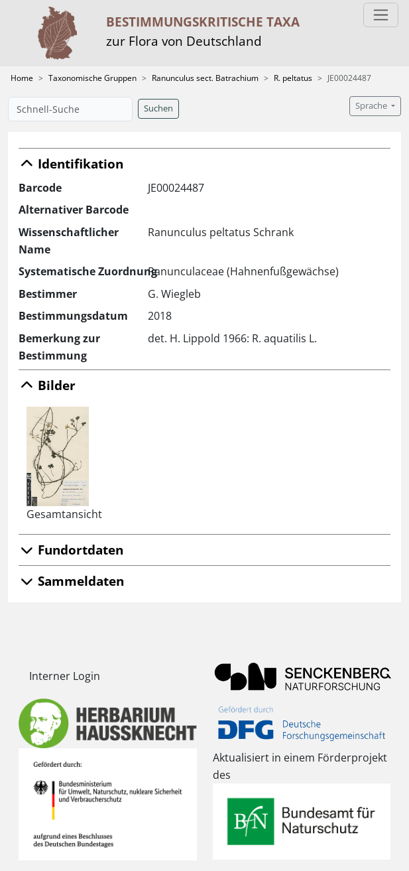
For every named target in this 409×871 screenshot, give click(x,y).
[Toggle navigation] (380, 15)
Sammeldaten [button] (71, 581)
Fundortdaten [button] (71, 550)
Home (22, 78)
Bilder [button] (47, 385)
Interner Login (64, 676)
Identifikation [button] (71, 163)
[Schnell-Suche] (70, 109)
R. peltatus (293, 78)
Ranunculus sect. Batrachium (205, 78)
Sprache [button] (372, 105)
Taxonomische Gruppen (92, 78)
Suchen (158, 108)
